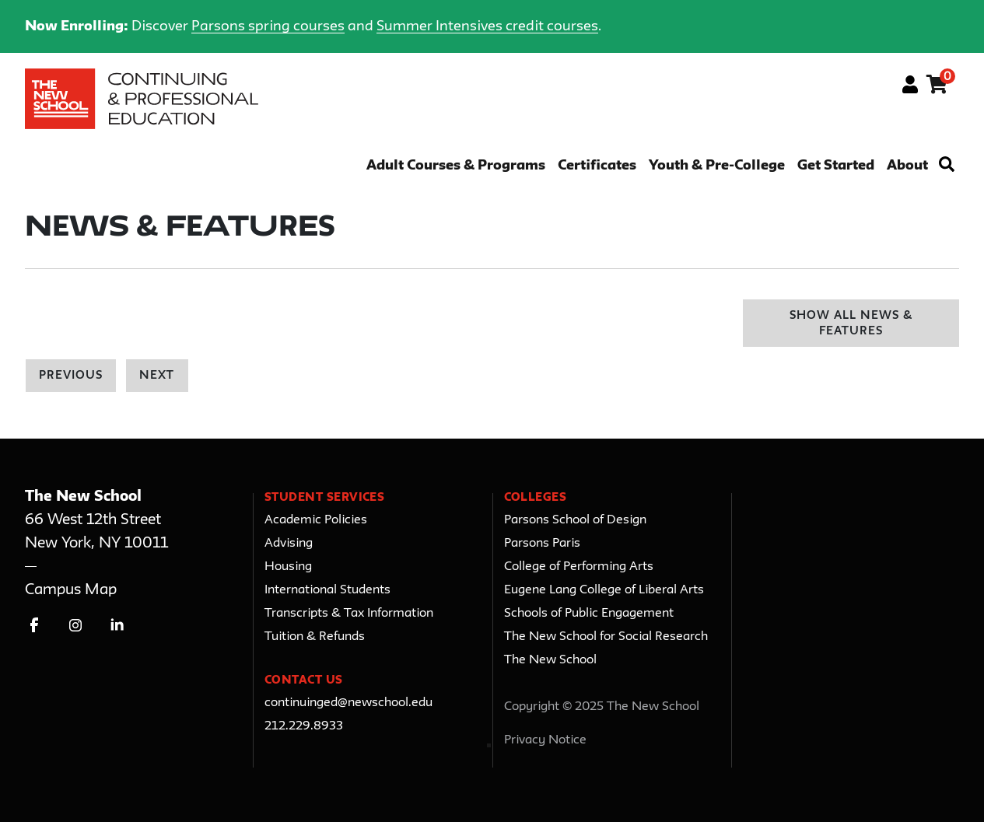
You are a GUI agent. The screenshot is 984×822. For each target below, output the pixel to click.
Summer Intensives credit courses (487, 26)
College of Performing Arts (578, 566)
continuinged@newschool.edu (348, 703)
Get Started (835, 166)
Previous (71, 376)
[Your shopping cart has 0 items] (937, 87)
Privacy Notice (545, 740)
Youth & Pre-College (717, 166)
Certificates (597, 166)
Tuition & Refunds (314, 636)
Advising (288, 543)
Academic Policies (315, 520)
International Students (327, 590)
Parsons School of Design (575, 520)
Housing (288, 566)
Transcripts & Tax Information (348, 613)
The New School (550, 660)
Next (156, 376)
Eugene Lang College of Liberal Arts (604, 590)
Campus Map (71, 589)
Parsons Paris (542, 543)
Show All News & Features (851, 324)
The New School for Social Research (606, 636)
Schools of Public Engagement (589, 613)
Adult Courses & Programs (455, 166)
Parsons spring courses (268, 26)
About (907, 166)
